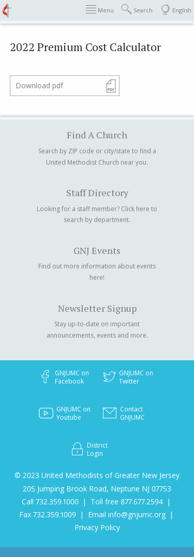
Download (39, 85)
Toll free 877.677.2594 (127, 501)
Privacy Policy (97, 527)
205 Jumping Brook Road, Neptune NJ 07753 (97, 489)
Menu (100, 10)
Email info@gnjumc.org (127, 514)
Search (137, 10)
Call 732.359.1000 (50, 501)
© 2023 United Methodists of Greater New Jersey (97, 475)
